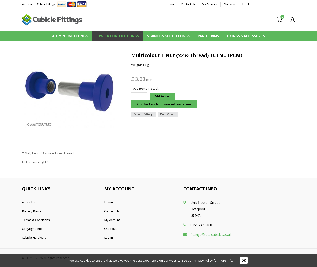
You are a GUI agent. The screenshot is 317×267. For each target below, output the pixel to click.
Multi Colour (168, 114)
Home (171, 4)
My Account (209, 4)
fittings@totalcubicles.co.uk (211, 234)
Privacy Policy (31, 211)
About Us (28, 202)
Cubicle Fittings (143, 114)
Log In (246, 4)
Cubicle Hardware (34, 237)
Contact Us (188, 4)
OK (243, 260)
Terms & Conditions (36, 220)
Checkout (230, 4)
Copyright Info (32, 229)
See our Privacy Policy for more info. (207, 260)
